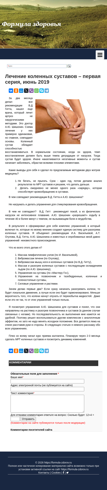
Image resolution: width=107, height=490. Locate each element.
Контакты (43, 472)
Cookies (56, 472)
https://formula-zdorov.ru (58, 462)
